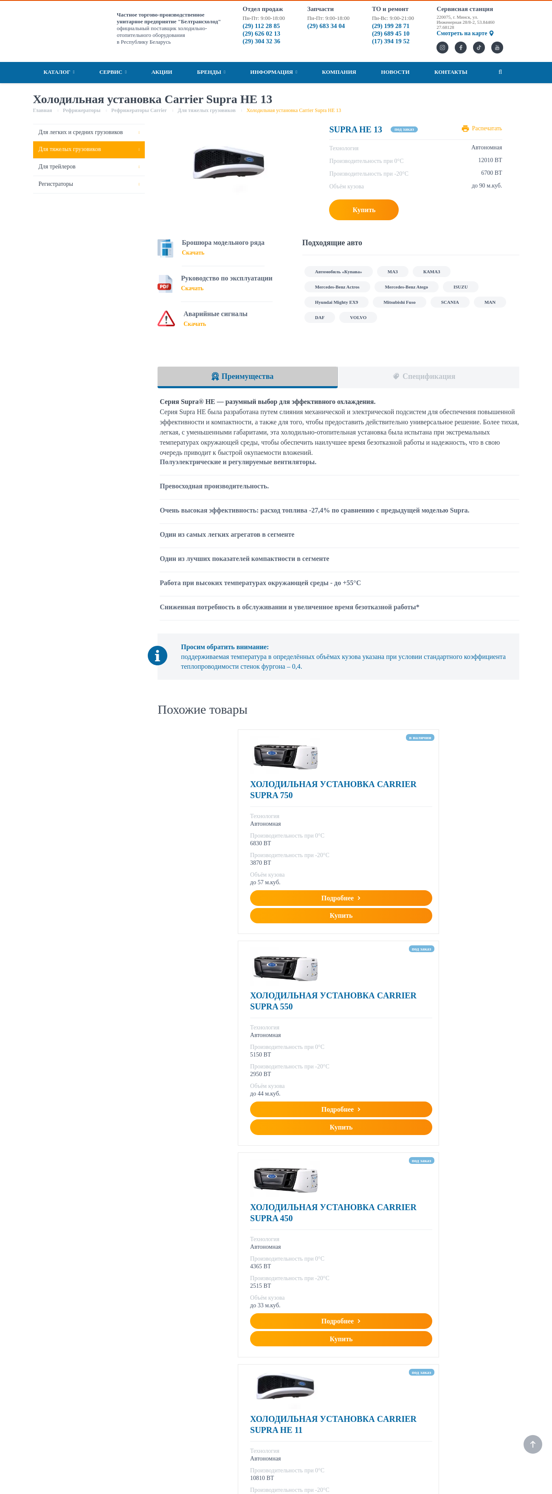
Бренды (211, 72)
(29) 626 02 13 (261, 33)
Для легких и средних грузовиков (81, 132)
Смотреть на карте (465, 33)
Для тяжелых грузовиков (70, 149)
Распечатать (487, 128)
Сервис (113, 72)
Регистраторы (56, 184)
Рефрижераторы (247, 1320)
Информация (273, 72)
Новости (395, 72)
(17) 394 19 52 (391, 41)
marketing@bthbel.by (251, 1399)
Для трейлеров (57, 166)
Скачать (193, 252)
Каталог (59, 72)
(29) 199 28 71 (391, 25)
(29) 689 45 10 (391, 33)
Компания (339, 72)
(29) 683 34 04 (326, 25)
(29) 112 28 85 (261, 25)
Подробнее (224, 920)
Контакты (451, 72)
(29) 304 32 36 (261, 41)
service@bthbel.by (364, 1399)
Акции (161, 72)
